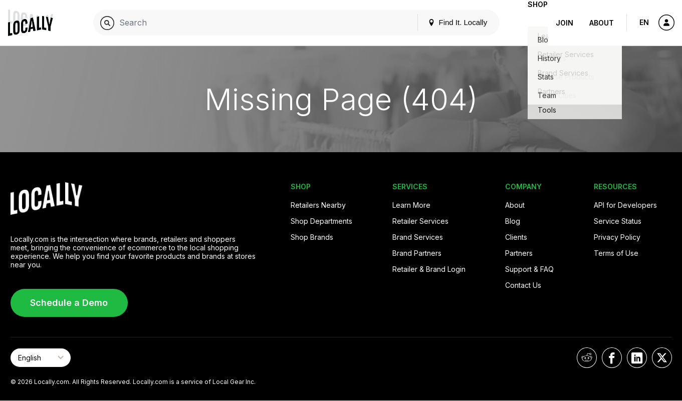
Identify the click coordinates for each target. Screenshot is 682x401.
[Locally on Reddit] (587, 357)
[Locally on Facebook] (612, 357)
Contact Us (523, 285)
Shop (530, 23)
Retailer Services (420, 221)
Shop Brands (312, 237)
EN (644, 22)
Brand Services (417, 237)
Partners (519, 253)
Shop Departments (321, 221)
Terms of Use (616, 253)
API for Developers (625, 205)
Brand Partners (416, 253)
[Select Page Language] (41, 357)
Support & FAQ (529, 269)
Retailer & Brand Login (429, 269)
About (601, 23)
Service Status (617, 221)
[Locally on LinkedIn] (637, 357)
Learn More (411, 205)
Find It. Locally (441, 22)
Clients (516, 237)
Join (564, 23)
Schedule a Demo (69, 302)
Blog (512, 221)
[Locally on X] (662, 357)
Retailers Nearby (318, 205)
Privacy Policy (617, 237)
